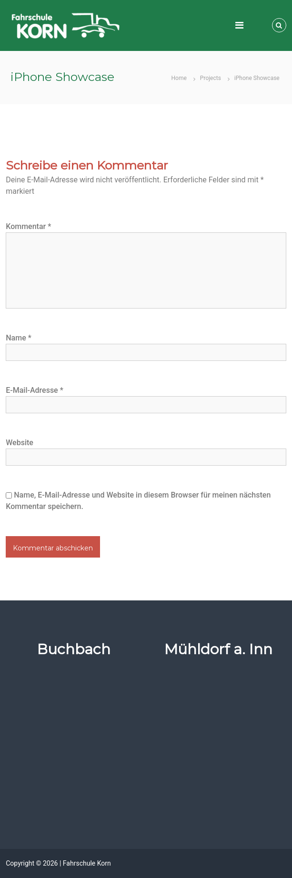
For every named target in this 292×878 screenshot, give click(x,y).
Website (19, 442)
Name (18, 337)
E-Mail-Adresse (34, 390)
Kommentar (28, 226)
